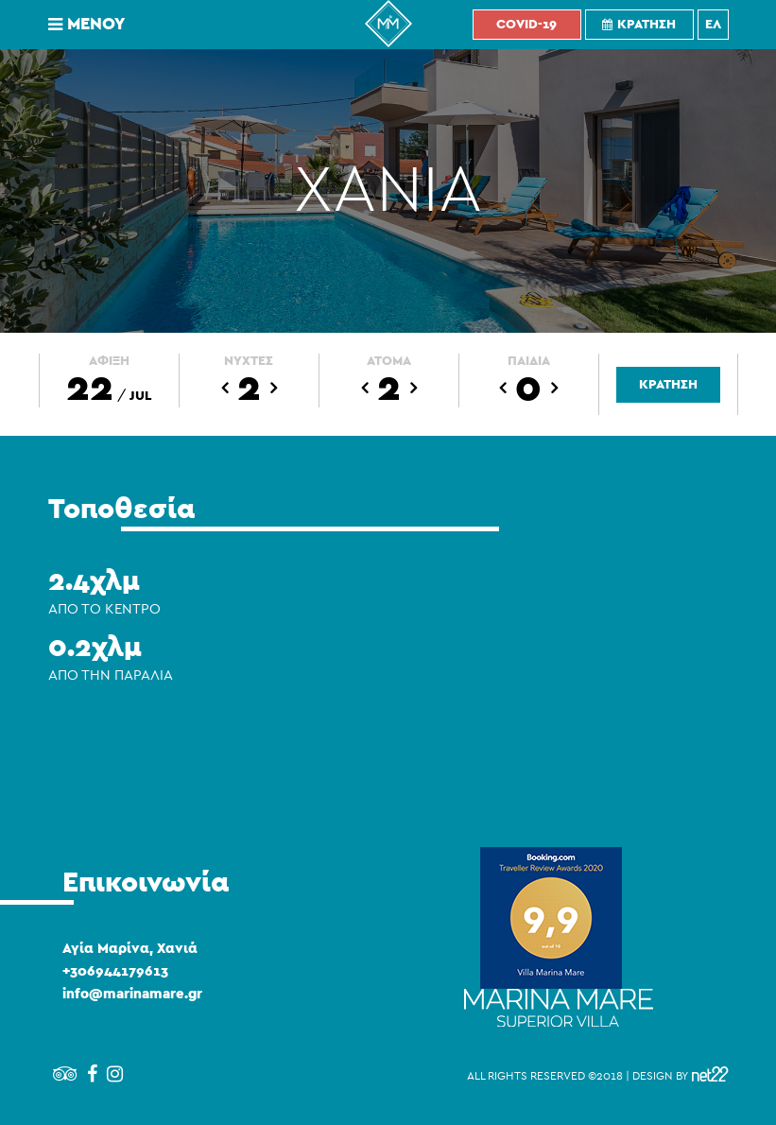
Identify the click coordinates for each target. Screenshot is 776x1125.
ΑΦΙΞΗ (109, 361)
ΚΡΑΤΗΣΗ (668, 384)
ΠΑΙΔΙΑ (529, 361)
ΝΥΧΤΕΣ (248, 361)
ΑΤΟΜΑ (389, 361)
